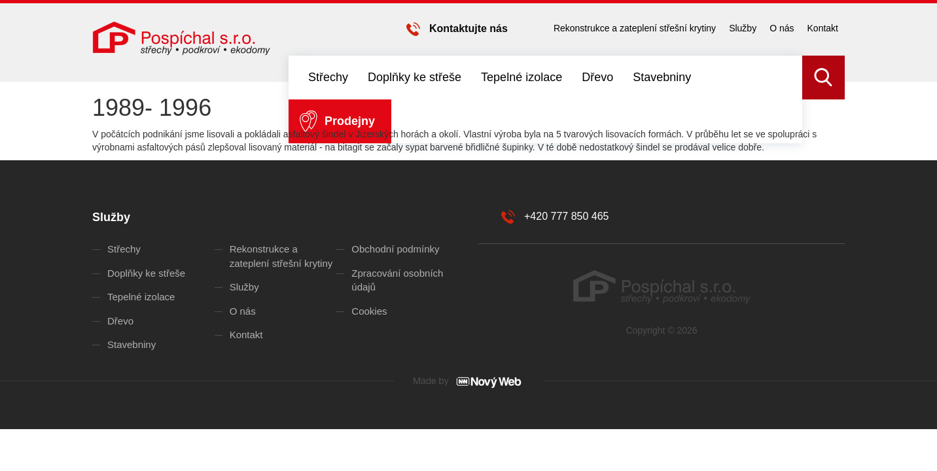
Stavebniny (662, 77)
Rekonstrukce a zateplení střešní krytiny (635, 28)
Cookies (369, 311)
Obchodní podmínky (395, 248)
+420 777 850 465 (566, 216)
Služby (742, 28)
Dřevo (597, 77)
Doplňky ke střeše (414, 77)
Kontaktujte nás (468, 28)
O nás (781, 28)
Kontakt (822, 28)
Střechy (328, 77)
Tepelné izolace (521, 77)
